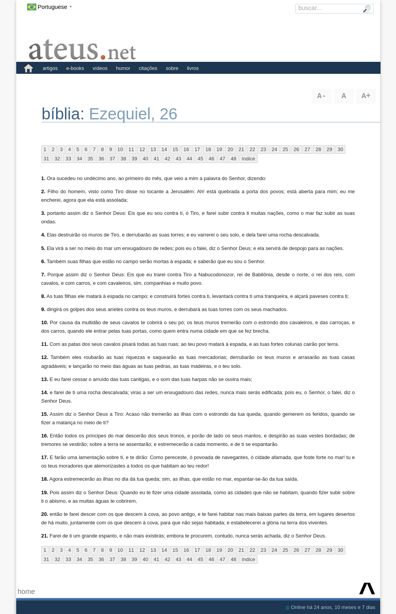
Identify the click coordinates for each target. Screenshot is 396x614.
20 (230, 149)
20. (44, 514)
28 (318, 149)
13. (44, 379)
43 (178, 159)
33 (68, 159)
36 (101, 159)
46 (211, 159)
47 (222, 159)
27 (307, 149)
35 (90, 159)
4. (43, 235)
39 (134, 159)
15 (175, 149)
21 (241, 149)
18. (44, 479)
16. (44, 436)
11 (131, 149)
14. (44, 392)
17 (197, 149)
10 (120, 149)
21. (44, 536)
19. (44, 492)
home (26, 591)
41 (156, 159)
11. (44, 344)
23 (263, 149)
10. (44, 322)
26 (296, 149)
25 (285, 149)
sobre (172, 68)
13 (153, 149)
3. (43, 213)
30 (340, 149)
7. (43, 274)
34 (79, 159)
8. (43, 296)
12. (44, 357)
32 (57, 159)
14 (164, 149)
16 (186, 149)
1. (43, 178)
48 (233, 159)
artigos (50, 68)
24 (274, 149)
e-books (75, 68)
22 (252, 149)
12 (142, 149)
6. (43, 261)
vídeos (100, 68)
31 (46, 159)
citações (148, 68)
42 (167, 159)
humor (123, 68)
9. (43, 309)
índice (248, 159)
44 (189, 159)
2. (43, 191)
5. (43, 248)
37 (112, 159)
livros (192, 68)
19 (219, 149)
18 (208, 149)
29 (329, 149)
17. (44, 457)
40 (145, 159)
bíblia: (65, 114)
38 (123, 159)
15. (44, 414)
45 (200, 159)
